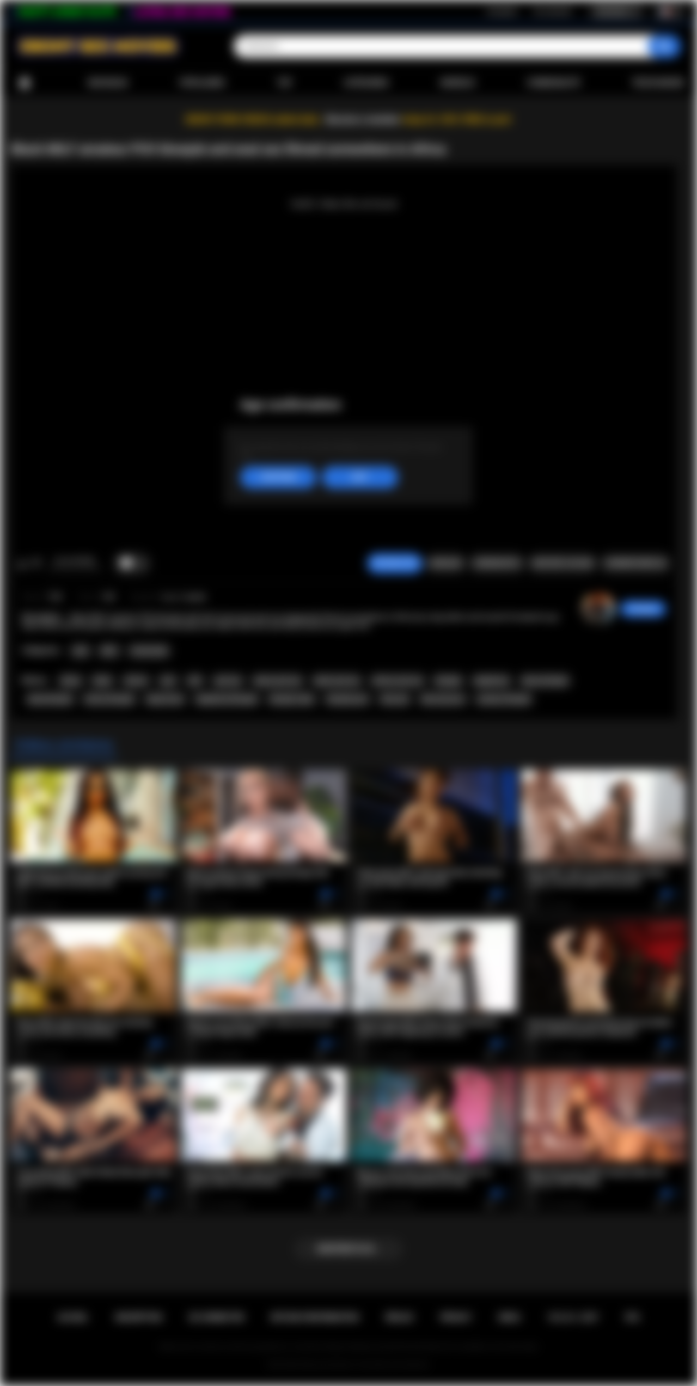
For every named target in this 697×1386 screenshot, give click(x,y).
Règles (399, 1317)
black (102, 681)
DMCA (510, 1317)
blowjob (448, 681)
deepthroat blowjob (226, 699)
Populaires (202, 82)
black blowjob (50, 699)
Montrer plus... (348, 1248)
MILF (109, 651)
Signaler (445, 563)
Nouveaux (108, 82)
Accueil (24, 83)
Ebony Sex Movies (326, 1365)
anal (167, 681)
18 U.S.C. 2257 (573, 1317)
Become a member (363, 119)
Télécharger (657, 82)
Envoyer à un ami (562, 563)
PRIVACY (456, 1317)
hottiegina (643, 609)
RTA (633, 1317)
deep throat (165, 699)
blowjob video (292, 699)
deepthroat (491, 681)
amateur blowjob (503, 699)
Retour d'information (315, 1317)
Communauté (553, 82)
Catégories (366, 82)
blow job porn (442, 699)
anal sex (228, 681)
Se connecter (553, 11)
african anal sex (397, 681)
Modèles (458, 82)
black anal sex (337, 681)
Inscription (502, 11)
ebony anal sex (278, 681)
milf (194, 681)
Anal (80, 651)
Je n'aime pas (36, 563)
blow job (394, 699)
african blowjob (109, 699)
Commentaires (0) (635, 563)
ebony (71, 681)
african (136, 681)
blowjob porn (348, 699)
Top (284, 82)
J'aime (22, 563)
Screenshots (496, 563)
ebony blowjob (545, 681)
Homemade (149, 651)
